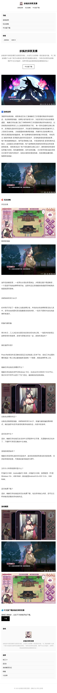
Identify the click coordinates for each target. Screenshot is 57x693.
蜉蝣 (4, 671)
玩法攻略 (28, 7)
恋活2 (5, 664)
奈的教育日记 (7, 667)
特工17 (5, 660)
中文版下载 (36, 7)
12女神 (5, 675)
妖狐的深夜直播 (28, 3)
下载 (5, 618)
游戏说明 (20, 7)
